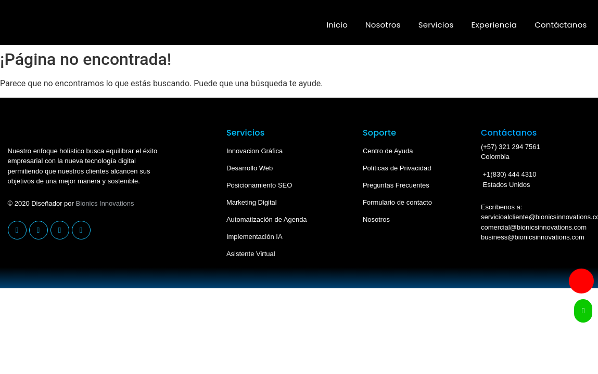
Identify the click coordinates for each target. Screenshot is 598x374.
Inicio (337, 24)
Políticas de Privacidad (397, 168)
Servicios (436, 24)
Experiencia (494, 24)
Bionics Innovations (105, 203)
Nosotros (383, 24)
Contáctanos (561, 24)
